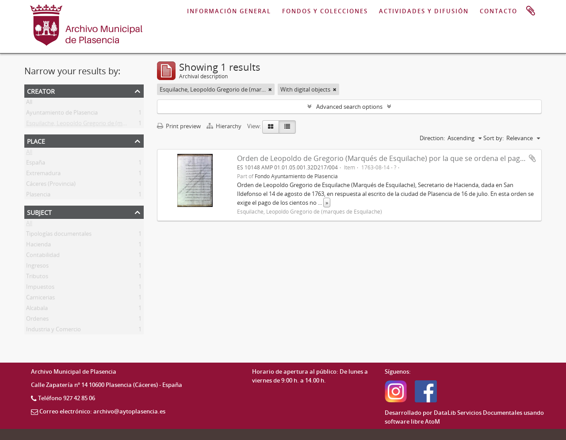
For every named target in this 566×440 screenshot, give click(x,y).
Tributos (37, 278)
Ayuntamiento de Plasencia (62, 114)
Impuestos (40, 288)
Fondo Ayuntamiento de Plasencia (296, 176)
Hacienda (38, 246)
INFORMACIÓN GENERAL (229, 11)
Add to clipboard (532, 158)
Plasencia (38, 196)
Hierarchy (225, 126)
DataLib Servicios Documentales (478, 413)
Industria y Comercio (53, 331)
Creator (41, 90)
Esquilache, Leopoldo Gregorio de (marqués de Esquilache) (103, 125)
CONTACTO (498, 11)
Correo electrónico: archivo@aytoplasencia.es (102, 411)
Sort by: (493, 138)
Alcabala (37, 310)
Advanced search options (349, 107)
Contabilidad (43, 256)
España (35, 164)
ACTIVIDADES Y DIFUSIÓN (424, 11)
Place (36, 140)
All (29, 103)
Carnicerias (40, 299)
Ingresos (37, 267)
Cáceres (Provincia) (51, 185)
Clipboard (531, 11)
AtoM (432, 421)
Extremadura (43, 175)
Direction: (432, 138)
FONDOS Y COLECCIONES (325, 11)
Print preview (179, 126)
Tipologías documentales (59, 235)
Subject (39, 212)
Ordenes (37, 320)
